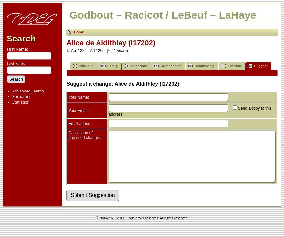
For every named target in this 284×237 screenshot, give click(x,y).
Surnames (21, 96)
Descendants (167, 66)
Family (109, 66)
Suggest (257, 66)
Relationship (201, 66)
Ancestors (136, 66)
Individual (83, 66)
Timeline (231, 66)
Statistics (20, 102)
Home (79, 32)
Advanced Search (28, 91)
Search (21, 38)
